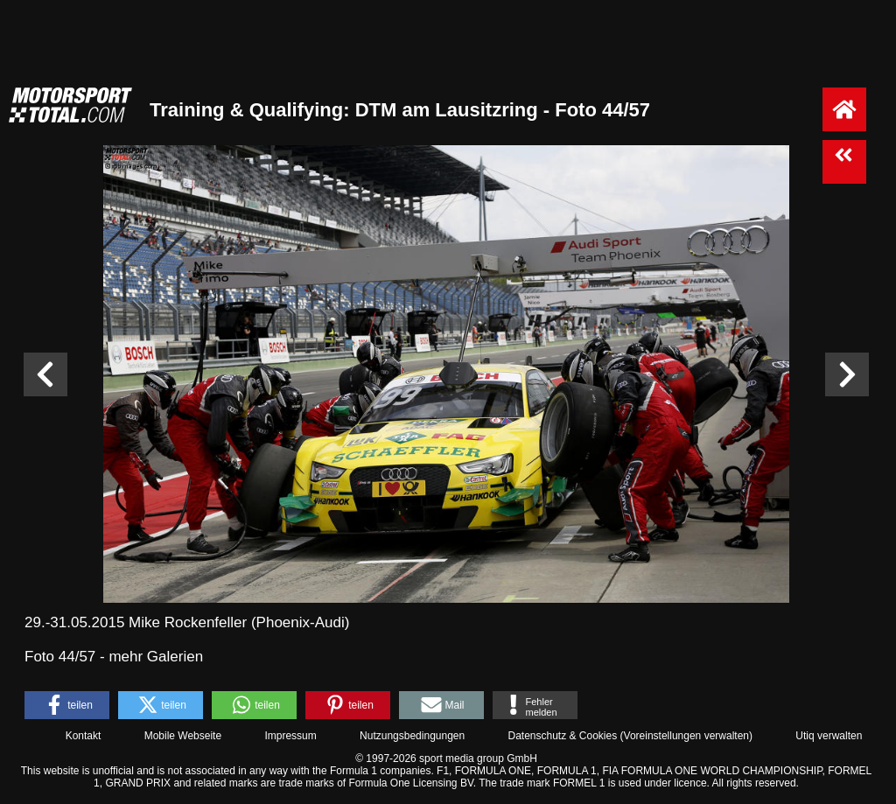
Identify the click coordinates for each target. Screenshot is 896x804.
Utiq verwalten (828, 736)
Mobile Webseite (183, 736)
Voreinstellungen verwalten (686, 736)
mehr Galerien (155, 656)
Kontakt (84, 736)
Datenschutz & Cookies (562, 736)
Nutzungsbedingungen (412, 736)
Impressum (290, 736)
